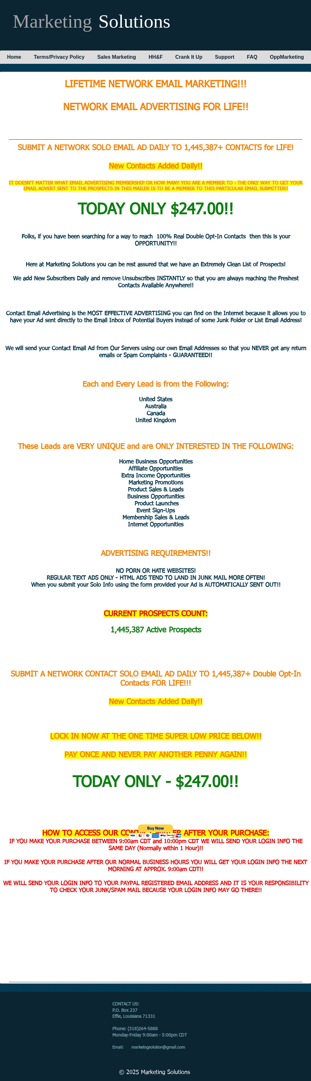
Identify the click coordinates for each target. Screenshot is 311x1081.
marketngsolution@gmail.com (158, 1047)
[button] (156, 831)
